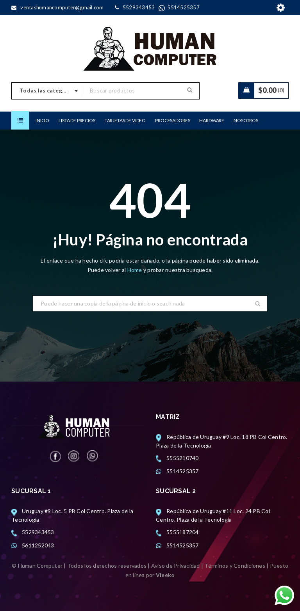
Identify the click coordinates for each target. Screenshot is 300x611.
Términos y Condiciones (234, 565)
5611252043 (38, 545)
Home (135, 269)
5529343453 (38, 532)
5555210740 (182, 458)
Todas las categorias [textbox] (48, 90)
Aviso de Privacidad (175, 565)
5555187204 (182, 532)
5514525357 (182, 471)
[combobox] (47, 91)
